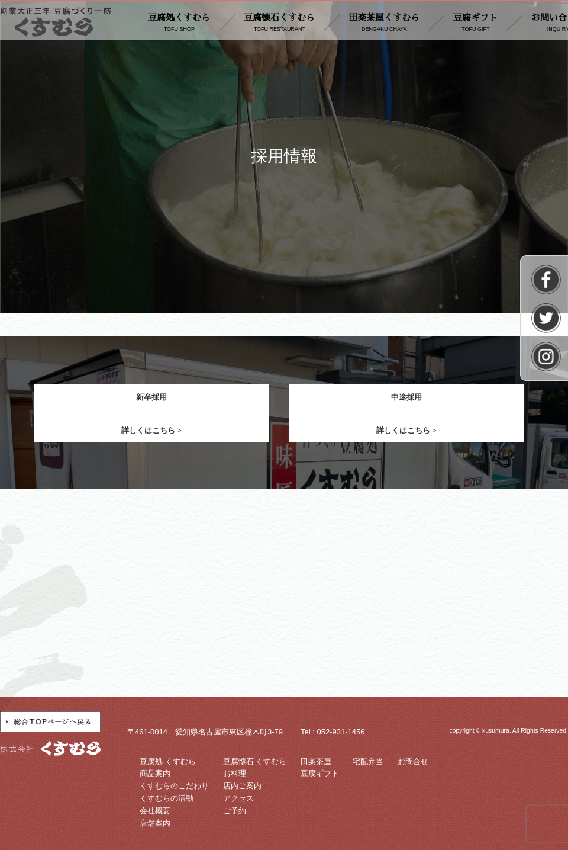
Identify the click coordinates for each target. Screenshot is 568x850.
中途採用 (406, 397)
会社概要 (155, 810)
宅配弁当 (368, 761)
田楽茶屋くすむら (383, 23)
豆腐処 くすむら (168, 761)
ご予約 (234, 810)
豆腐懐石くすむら (279, 23)
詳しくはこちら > (151, 430)
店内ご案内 (242, 785)
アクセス (238, 798)
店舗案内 (155, 823)
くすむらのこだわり (174, 785)
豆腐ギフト (475, 23)
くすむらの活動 (166, 798)
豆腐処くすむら (179, 23)
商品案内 (155, 773)
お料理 (234, 773)
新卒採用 (151, 397)
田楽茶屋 (316, 761)
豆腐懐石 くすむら (255, 761)
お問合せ (413, 761)
